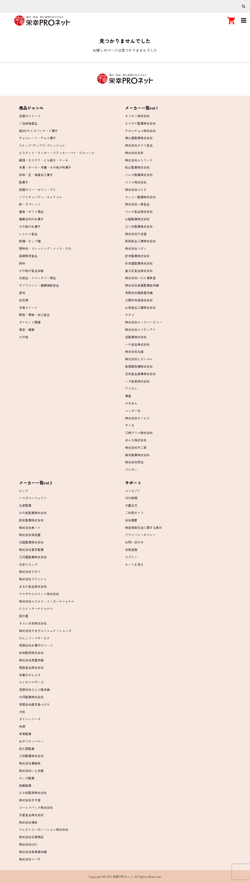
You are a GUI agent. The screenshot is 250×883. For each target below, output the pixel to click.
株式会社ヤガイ (30, 571)
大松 (22, 712)
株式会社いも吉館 (31, 770)
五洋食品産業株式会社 (140, 374)
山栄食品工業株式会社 (140, 307)
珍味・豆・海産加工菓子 (36, 174)
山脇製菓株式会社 (137, 219)
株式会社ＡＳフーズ (139, 160)
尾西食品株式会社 (31, 667)
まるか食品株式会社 (33, 586)
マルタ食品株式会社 (139, 211)
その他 (23, 337)
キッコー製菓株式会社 (140, 197)
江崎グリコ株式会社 (139, 432)
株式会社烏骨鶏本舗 (33, 851)
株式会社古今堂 (30, 800)
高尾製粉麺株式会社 (139, 366)
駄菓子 (23, 182)
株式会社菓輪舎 (30, 763)
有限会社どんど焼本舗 (34, 689)
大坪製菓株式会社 (31, 697)
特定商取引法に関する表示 (143, 527)
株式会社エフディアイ (140, 329)
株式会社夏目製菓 (31, 549)
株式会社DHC (28, 844)
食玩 (22, 292)
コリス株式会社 (136, 182)
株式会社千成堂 (136, 234)
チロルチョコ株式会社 (140, 130)
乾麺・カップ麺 (30, 241)
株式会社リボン (136, 248)
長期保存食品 (28, 256)
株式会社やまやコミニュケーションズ (45, 630)
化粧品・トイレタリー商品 (37, 278)
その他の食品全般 (31, 270)
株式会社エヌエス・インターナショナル (46, 601)
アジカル (131, 388)
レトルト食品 (28, 234)
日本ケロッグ (28, 564)
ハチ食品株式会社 (137, 344)
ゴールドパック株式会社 (36, 807)
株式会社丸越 (134, 351)
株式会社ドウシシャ (33, 579)
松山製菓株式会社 (137, 167)
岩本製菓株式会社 (137, 256)
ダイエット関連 (30, 322)
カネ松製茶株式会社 (33, 792)
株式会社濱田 (28, 822)
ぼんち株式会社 (136, 440)
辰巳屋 (23, 616)
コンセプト (132, 490)
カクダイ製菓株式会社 (140, 123)
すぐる (129, 425)
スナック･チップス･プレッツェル (42, 145)
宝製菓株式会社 (136, 337)
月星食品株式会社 (31, 815)
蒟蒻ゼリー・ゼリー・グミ (37, 189)
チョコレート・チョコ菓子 (37, 138)
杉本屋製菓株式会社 (139, 263)
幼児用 (23, 300)
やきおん (131, 403)
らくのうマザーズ (31, 682)
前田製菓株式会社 (31, 520)
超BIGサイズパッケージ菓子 (38, 130)
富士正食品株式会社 (139, 270)
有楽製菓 (25, 734)
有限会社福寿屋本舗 (139, 292)
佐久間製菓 (26, 748)
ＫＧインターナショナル (36, 608)
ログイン (131, 557)
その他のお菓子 (30, 226)
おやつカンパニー (31, 741)
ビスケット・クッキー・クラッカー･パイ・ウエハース (56, 152)
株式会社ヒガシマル (139, 359)
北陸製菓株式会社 (31, 542)
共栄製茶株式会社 (31, 652)
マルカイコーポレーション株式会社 (43, 829)
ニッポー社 (132, 410)
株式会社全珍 (134, 152)
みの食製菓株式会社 (33, 512)
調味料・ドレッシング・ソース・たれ (45, 248)
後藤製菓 (25, 785)
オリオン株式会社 (137, 116)
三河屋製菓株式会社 (33, 557)
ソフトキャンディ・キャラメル (40, 197)
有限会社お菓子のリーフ (36, 645)
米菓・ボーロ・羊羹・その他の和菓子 (45, 167)
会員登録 (131, 549)
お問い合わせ (134, 542)
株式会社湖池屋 (30, 534)
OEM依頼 (131, 498)
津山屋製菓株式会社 (139, 138)
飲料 (22, 263)
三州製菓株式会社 (31, 756)
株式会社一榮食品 (137, 204)
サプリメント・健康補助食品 (39, 285)
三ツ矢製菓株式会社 (139, 226)
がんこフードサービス (34, 638)
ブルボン (131, 469)
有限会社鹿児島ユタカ (34, 704)
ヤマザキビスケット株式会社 (39, 594)
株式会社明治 (134, 462)
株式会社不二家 (136, 447)
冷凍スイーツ (28, 307)
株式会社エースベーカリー (143, 322)
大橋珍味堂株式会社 (139, 300)
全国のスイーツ (30, 116)
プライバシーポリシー (140, 534)
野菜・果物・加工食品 (34, 314)
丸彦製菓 (25, 505)
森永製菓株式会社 (137, 455)
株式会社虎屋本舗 (31, 660)
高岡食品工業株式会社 (140, 241)
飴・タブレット (30, 204)
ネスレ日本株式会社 (33, 623)
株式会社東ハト (30, 527)
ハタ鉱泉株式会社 (137, 381)
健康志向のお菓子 (31, 219)
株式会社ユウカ (136, 189)
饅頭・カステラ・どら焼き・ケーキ (43, 160)
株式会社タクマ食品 (139, 145)
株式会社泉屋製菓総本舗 (142, 285)
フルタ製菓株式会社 (139, 174)
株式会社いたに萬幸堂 (140, 278)
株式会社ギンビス (137, 418)
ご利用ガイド (134, 512)
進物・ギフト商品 (31, 211)
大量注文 (131, 505)
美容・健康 (26, 329)
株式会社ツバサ (30, 859)
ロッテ (23, 490)
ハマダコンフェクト (33, 498)
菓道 (128, 396)
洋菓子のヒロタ (30, 675)
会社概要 (131, 520)
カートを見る (134, 564)
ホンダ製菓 (26, 778)
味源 (22, 726)
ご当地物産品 (28, 123)
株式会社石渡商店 (31, 837)
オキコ (129, 314)
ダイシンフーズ (30, 719)
